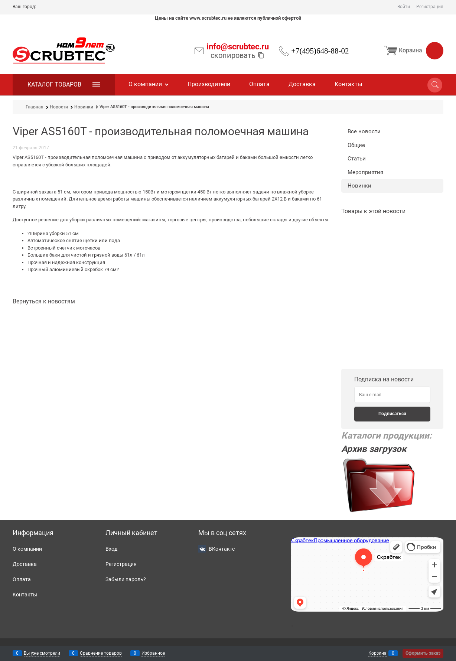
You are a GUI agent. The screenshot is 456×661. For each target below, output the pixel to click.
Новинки (359, 185)
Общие (356, 145)
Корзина (412, 50)
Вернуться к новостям (44, 301)
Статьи (357, 158)
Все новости (364, 131)
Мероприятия (365, 172)
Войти (403, 6)
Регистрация (429, 6)
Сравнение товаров (101, 653)
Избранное (153, 653)
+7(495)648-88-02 (320, 50)
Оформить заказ (422, 653)
